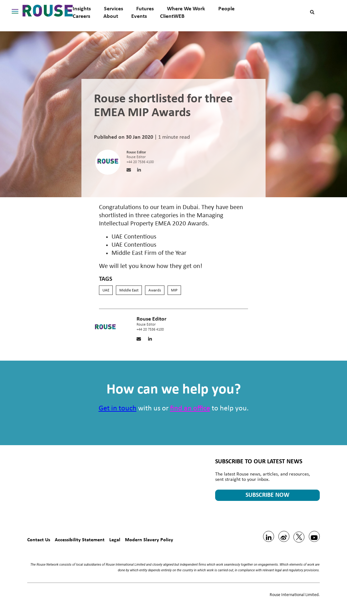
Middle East (128, 290)
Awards (154, 290)
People (226, 8)
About (110, 16)
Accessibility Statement (80, 540)
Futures (145, 8)
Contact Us (38, 540)
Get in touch (118, 408)
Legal (114, 540)
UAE (105, 290)
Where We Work (186, 8)
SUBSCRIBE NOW (267, 495)
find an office (190, 408)
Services (113, 8)
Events (139, 16)
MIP (174, 290)
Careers (81, 16)
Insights (82, 8)
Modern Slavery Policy (149, 540)
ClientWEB (172, 16)
